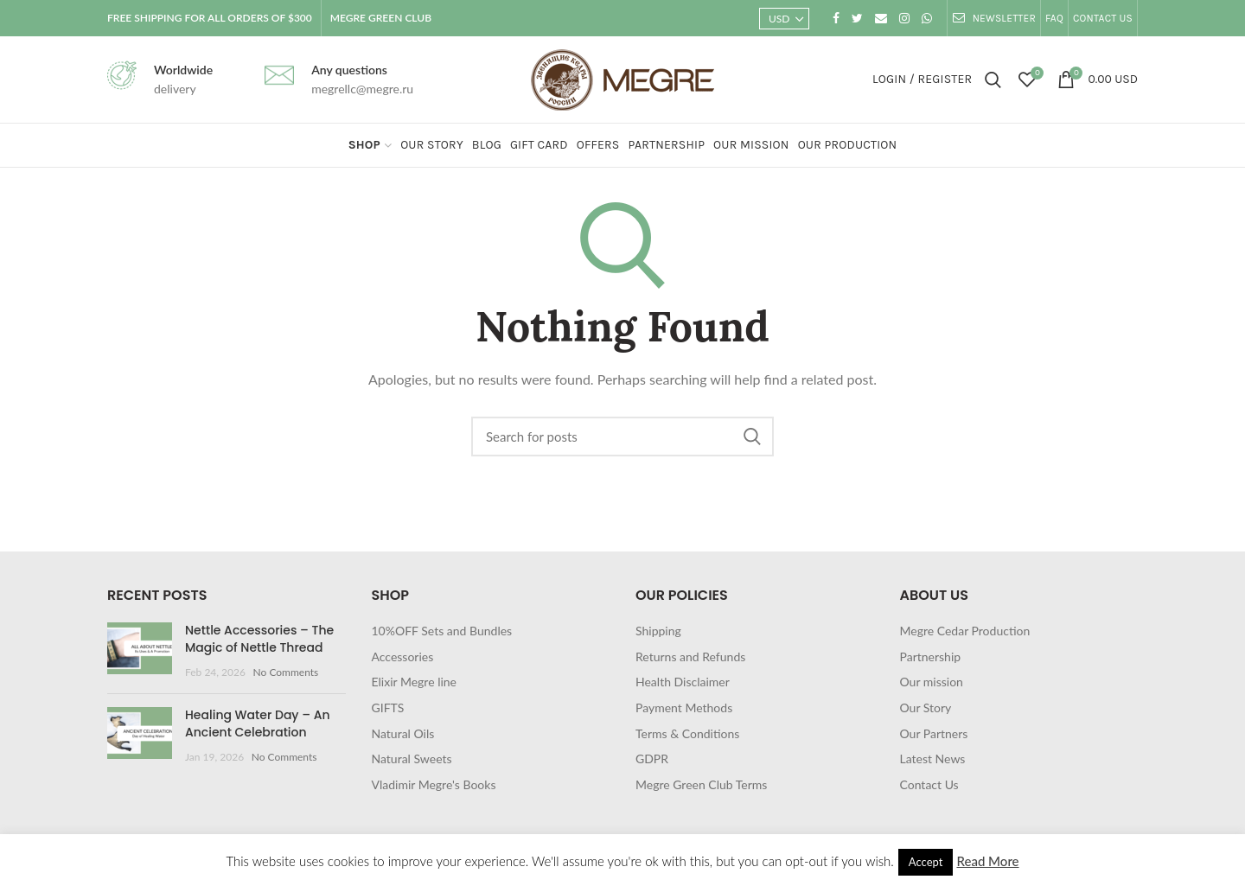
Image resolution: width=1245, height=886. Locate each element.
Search (752, 436)
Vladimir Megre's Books (434, 784)
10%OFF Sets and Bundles (442, 630)
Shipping (658, 630)
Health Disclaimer (682, 681)
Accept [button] (926, 862)
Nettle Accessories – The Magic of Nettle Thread (259, 638)
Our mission (931, 681)
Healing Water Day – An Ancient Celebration (257, 723)
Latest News (933, 758)
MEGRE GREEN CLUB (380, 17)
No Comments (286, 672)
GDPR (651, 758)
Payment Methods (683, 707)
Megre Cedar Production (965, 630)
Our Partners (934, 733)
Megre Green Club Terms (701, 784)
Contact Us (929, 784)
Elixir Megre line (414, 681)
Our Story (926, 707)
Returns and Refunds (690, 656)
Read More (987, 861)
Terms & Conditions (687, 733)
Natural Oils (403, 733)
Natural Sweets (412, 758)
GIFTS (388, 707)
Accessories (403, 656)
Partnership (930, 656)
